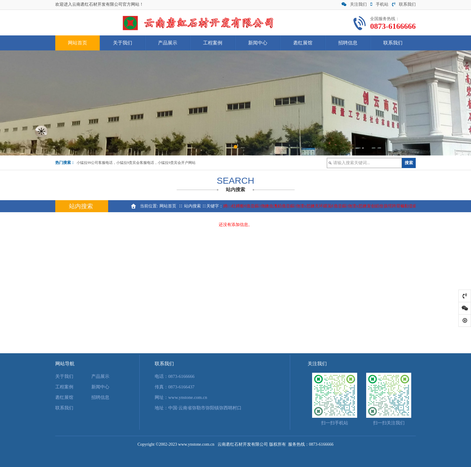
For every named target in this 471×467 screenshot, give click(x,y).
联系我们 (404, 4)
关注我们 (354, 4)
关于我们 (122, 42)
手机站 (379, 4)
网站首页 (77, 42)
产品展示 (167, 42)
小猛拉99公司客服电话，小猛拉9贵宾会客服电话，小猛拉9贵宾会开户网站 (136, 163)
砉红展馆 (302, 42)
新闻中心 (257, 42)
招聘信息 (347, 42)
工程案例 (212, 42)
